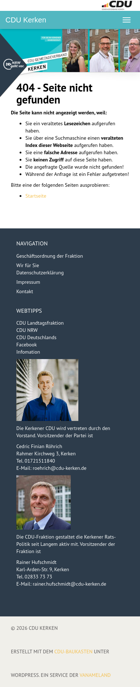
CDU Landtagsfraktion (40, 323)
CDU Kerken (25, 20)
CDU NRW (27, 330)
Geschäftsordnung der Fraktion (49, 256)
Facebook (26, 344)
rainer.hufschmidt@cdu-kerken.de (69, 584)
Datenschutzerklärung (40, 272)
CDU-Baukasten (73, 651)
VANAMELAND (95, 675)
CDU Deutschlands (36, 337)
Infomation (28, 352)
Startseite (35, 196)
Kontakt (24, 291)
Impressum (28, 282)
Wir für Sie (27, 265)
